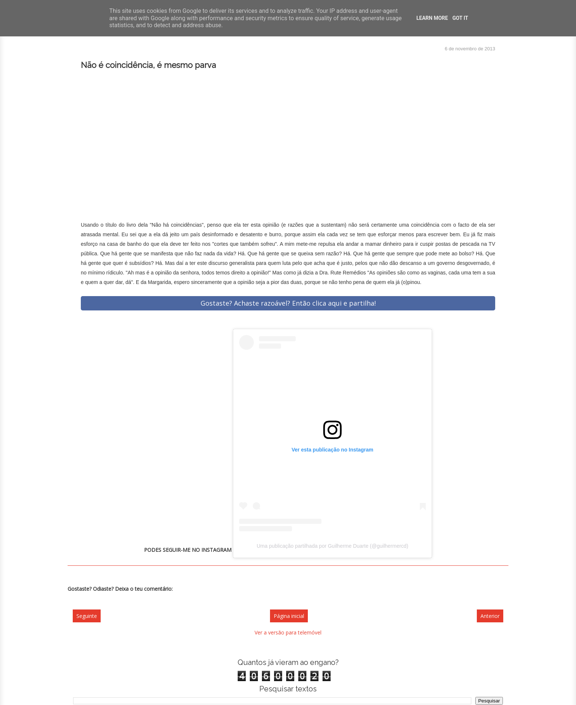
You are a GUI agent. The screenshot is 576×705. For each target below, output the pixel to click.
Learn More (432, 18)
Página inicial (289, 615)
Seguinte (86, 615)
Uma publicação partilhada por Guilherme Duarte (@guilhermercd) (332, 546)
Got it (460, 18)
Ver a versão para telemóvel (288, 632)
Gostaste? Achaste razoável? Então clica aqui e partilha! (288, 303)
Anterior (490, 615)
